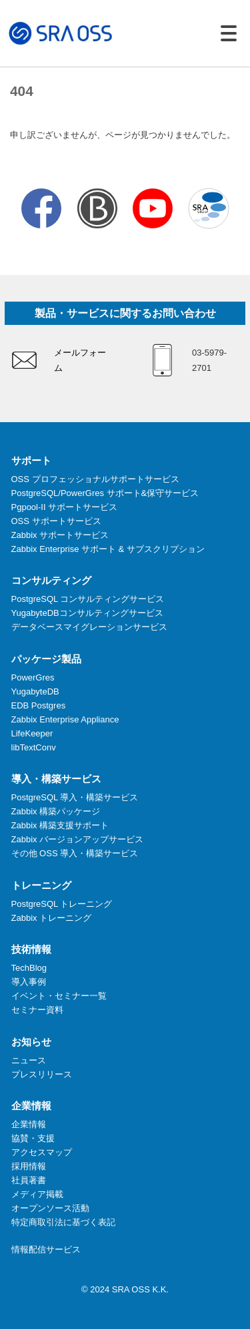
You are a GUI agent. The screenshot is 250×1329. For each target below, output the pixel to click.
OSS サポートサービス (56, 521)
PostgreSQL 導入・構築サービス (75, 797)
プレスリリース (41, 1074)
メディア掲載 (37, 1194)
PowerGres (33, 677)
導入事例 (28, 982)
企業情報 (28, 1124)
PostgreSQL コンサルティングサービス (88, 599)
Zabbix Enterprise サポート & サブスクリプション (108, 549)
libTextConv (33, 747)
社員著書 (28, 1180)
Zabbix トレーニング (51, 918)
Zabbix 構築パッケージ (56, 811)
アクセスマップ (41, 1152)
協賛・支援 (33, 1138)
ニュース (28, 1060)
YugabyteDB (35, 691)
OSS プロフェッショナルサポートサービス (95, 479)
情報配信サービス (46, 1249)
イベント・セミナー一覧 (59, 996)
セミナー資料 (37, 1010)
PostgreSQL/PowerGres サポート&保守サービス (105, 493)
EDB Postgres (38, 705)
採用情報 (28, 1166)
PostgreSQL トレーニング (62, 904)
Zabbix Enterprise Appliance (65, 719)
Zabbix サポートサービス (60, 535)
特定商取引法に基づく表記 (63, 1222)
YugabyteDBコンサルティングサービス (87, 613)
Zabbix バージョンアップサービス (77, 839)
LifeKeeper (32, 733)
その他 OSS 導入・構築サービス (75, 853)
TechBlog (29, 968)
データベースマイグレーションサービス (89, 627)
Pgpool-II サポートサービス (64, 507)
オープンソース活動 (50, 1208)
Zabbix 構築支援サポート (60, 825)
